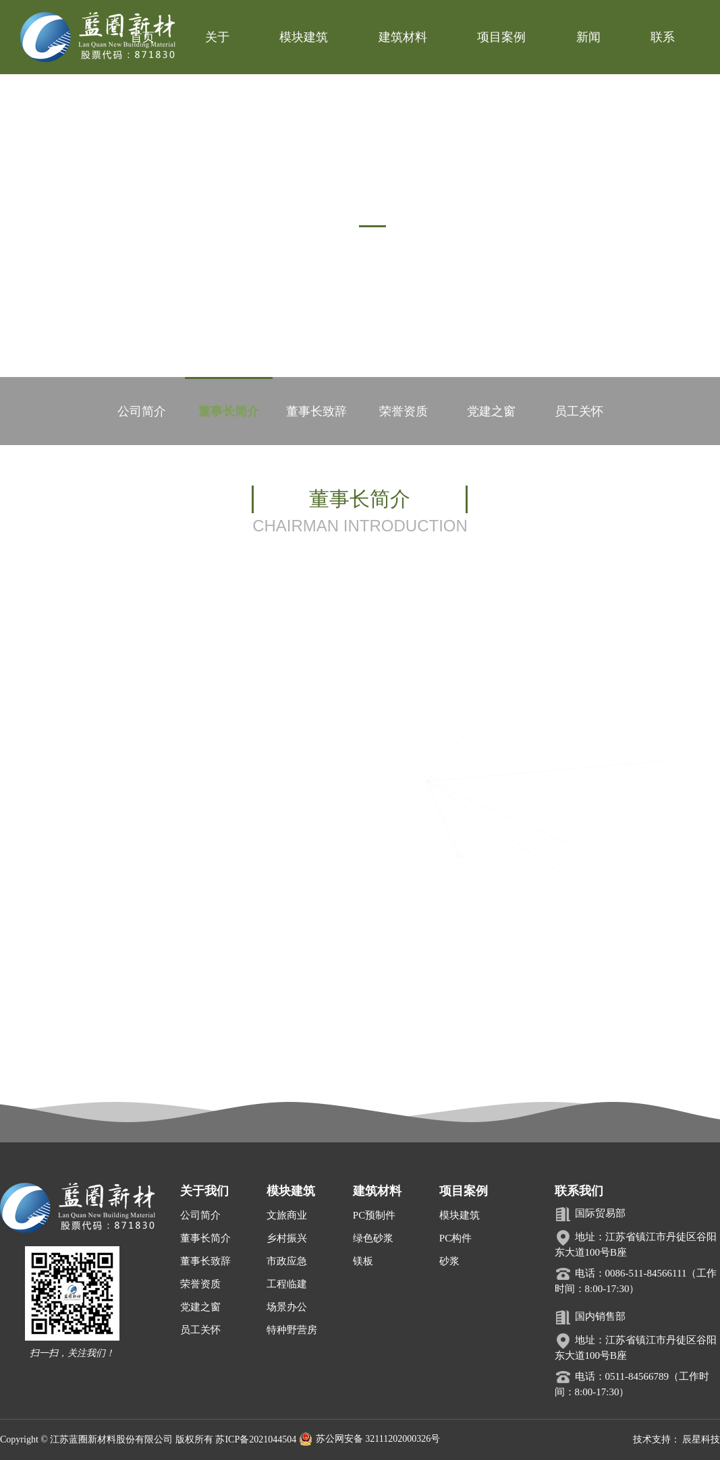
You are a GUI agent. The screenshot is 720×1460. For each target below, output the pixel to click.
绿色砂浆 (373, 1238)
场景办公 (287, 1307)
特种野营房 (292, 1329)
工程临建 (287, 1284)
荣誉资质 (403, 411)
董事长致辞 (316, 411)
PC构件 (455, 1238)
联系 (662, 37)
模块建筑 (303, 37)
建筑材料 (403, 37)
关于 (217, 37)
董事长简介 (228, 411)
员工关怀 (579, 411)
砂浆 (449, 1261)
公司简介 (141, 411)
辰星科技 (701, 1439)
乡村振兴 (287, 1238)
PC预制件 (374, 1215)
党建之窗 (491, 411)
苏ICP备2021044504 (255, 1439)
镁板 (363, 1261)
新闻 (588, 37)
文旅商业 (287, 1215)
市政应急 (287, 1261)
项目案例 (501, 37)
